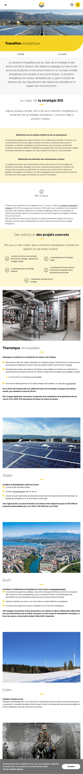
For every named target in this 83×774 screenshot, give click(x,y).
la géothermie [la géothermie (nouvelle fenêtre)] (70, 384)
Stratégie (20, 54)
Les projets (62, 54)
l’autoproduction (19, 492)
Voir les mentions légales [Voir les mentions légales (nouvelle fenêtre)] (13, 769)
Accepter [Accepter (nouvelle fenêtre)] (71, 766)
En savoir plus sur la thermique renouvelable (25, 377)
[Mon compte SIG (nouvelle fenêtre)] (77, 4)
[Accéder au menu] (5, 5)
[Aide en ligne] (72, 4)
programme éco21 (58, 589)
